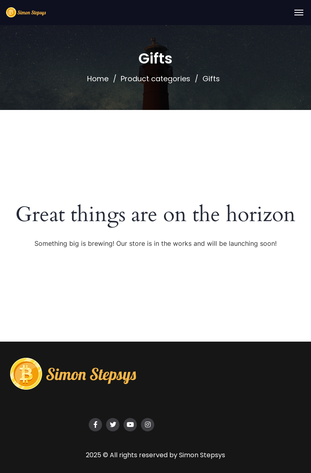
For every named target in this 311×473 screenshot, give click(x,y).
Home (98, 79)
